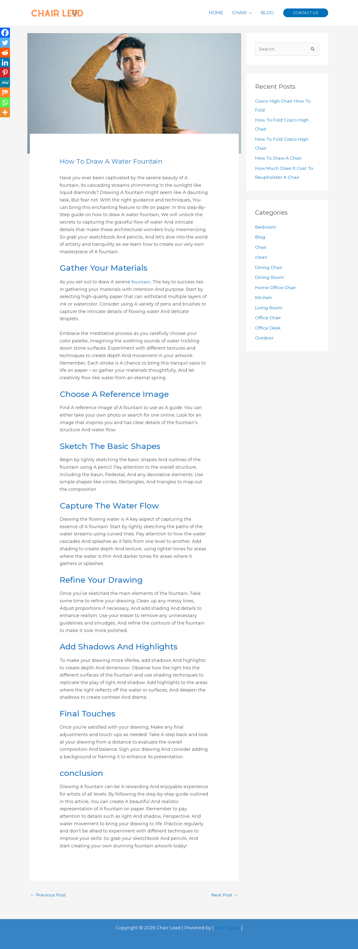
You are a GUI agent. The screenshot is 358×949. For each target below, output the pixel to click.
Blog (260, 237)
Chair (261, 247)
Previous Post (48, 894)
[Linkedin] (5, 62)
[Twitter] (5, 43)
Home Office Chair (275, 287)
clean (261, 257)
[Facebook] (5, 33)
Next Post (224, 894)
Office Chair (268, 318)
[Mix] (5, 92)
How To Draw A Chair (279, 158)
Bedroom (265, 227)
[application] (249, 12)
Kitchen (263, 298)
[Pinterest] (5, 72)
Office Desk (268, 328)
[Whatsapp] (5, 102)
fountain (141, 281)
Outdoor (264, 338)
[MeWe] (5, 82)
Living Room (269, 308)
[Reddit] (5, 53)
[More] (5, 112)
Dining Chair (269, 267)
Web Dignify (227, 927)
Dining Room (270, 277)
